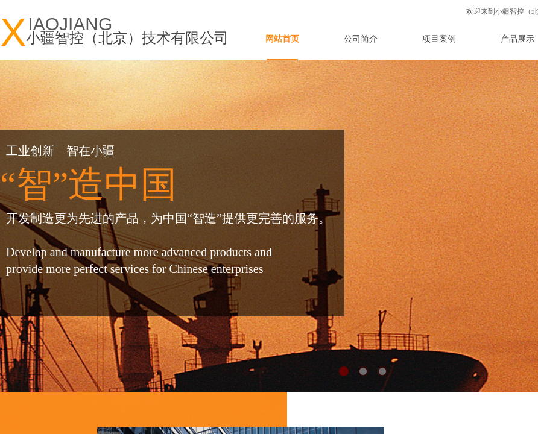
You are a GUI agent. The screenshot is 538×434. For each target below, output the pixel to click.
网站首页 (282, 38)
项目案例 (439, 38)
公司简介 (361, 38)
